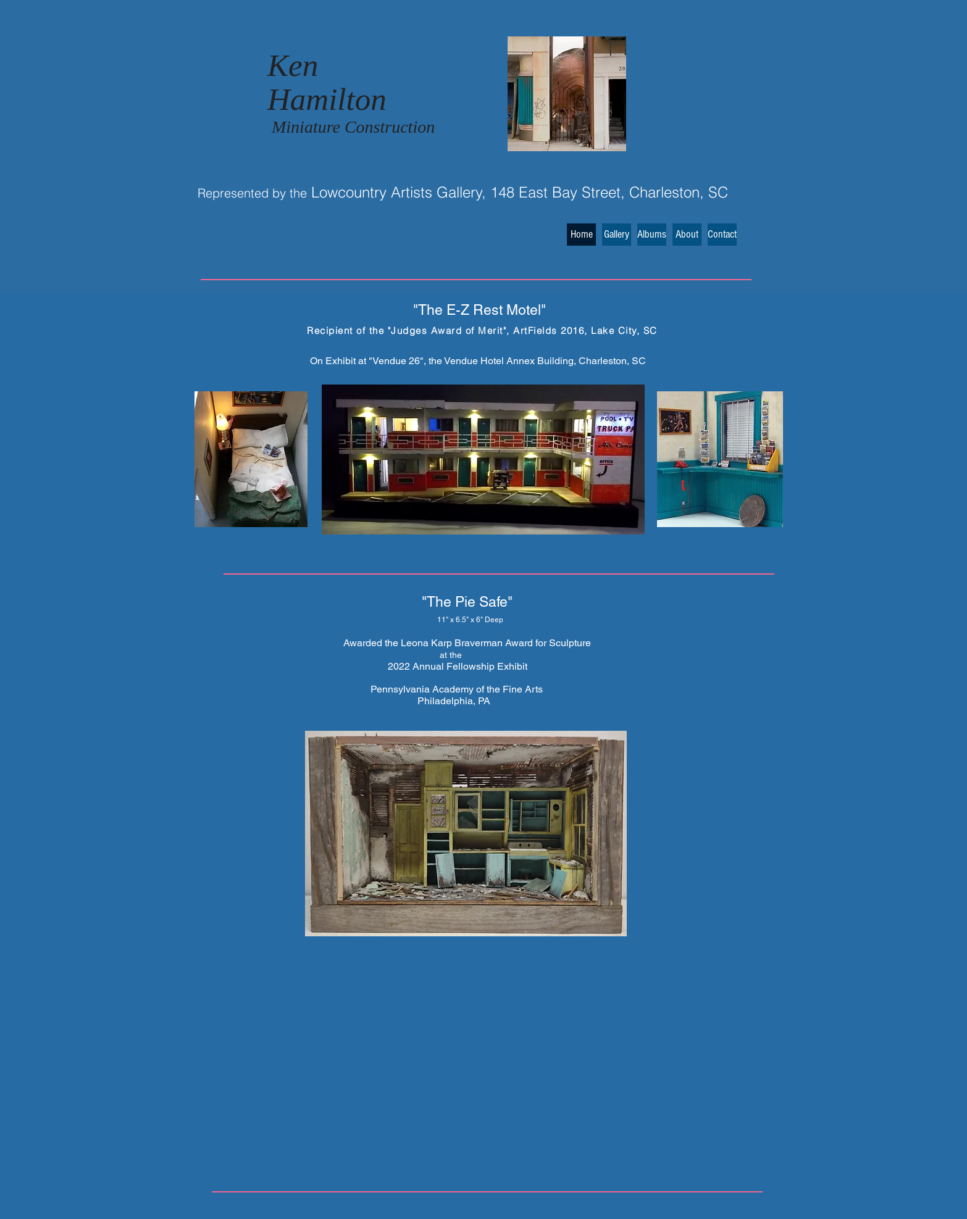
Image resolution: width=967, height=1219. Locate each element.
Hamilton (327, 99)
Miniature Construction (353, 126)
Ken (292, 65)
